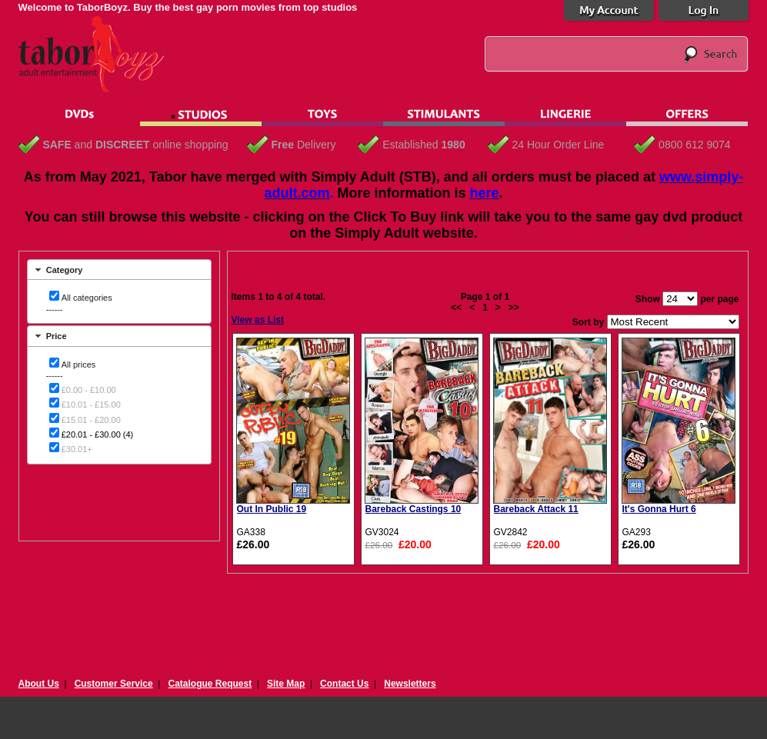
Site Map (286, 683)
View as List (258, 320)
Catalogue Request (210, 683)
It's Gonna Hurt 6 (659, 509)
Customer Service (114, 683)
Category (64, 270)
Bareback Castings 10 (413, 509)
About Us (38, 683)
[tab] (119, 269)
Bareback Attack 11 (536, 509)
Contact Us (344, 683)
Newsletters (409, 683)
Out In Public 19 (272, 509)
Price (56, 336)
